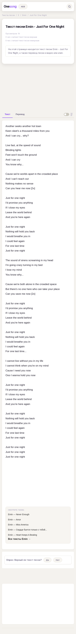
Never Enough (22, 514)
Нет (58, 560)
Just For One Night (38, 15)
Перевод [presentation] (20, 114)
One (10, 6)
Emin (24, 15)
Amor (18, 519)
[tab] (7, 114)
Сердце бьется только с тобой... (31, 530)
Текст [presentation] (7, 114)
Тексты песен (8, 15)
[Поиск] (69, 6)
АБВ (23, 6)
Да (47, 560)
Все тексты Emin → (19, 539)
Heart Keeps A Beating (26, 535)
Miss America (22, 524)
